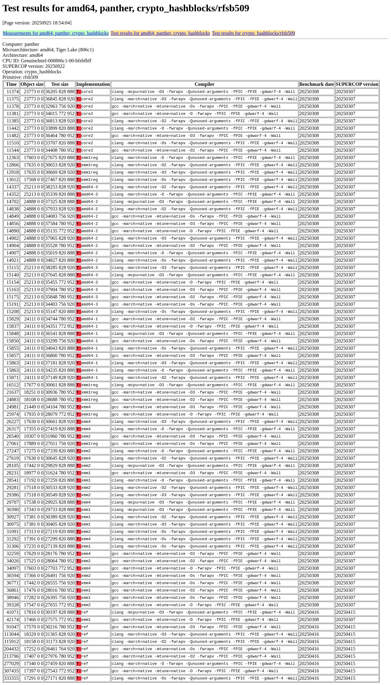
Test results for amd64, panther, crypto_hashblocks (160, 33)
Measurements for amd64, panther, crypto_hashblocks (56, 33)
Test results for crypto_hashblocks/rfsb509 (253, 33)
